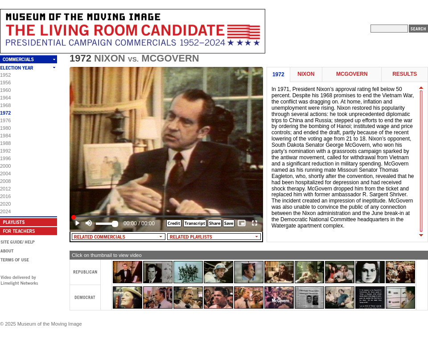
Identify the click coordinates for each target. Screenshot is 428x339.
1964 (5, 97)
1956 (5, 82)
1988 (5, 143)
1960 (5, 90)
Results (404, 74)
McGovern (352, 74)
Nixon (305, 74)
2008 (5, 181)
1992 (5, 150)
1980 (5, 128)
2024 (5, 211)
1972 (5, 113)
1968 (5, 105)
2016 (5, 196)
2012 (5, 188)
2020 (5, 204)
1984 (5, 135)
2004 (5, 173)
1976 (5, 120)
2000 (5, 166)
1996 (5, 158)
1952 (5, 75)
